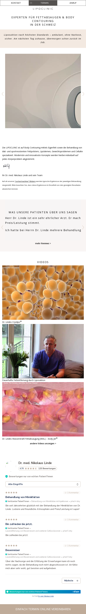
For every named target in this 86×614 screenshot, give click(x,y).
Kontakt (16, 2)
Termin (44, 2)
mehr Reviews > (43, 243)
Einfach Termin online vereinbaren (43, 609)
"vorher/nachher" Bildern (25, 181)
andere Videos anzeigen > (43, 443)
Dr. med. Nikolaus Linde (46, 596)
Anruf (73, 2)
